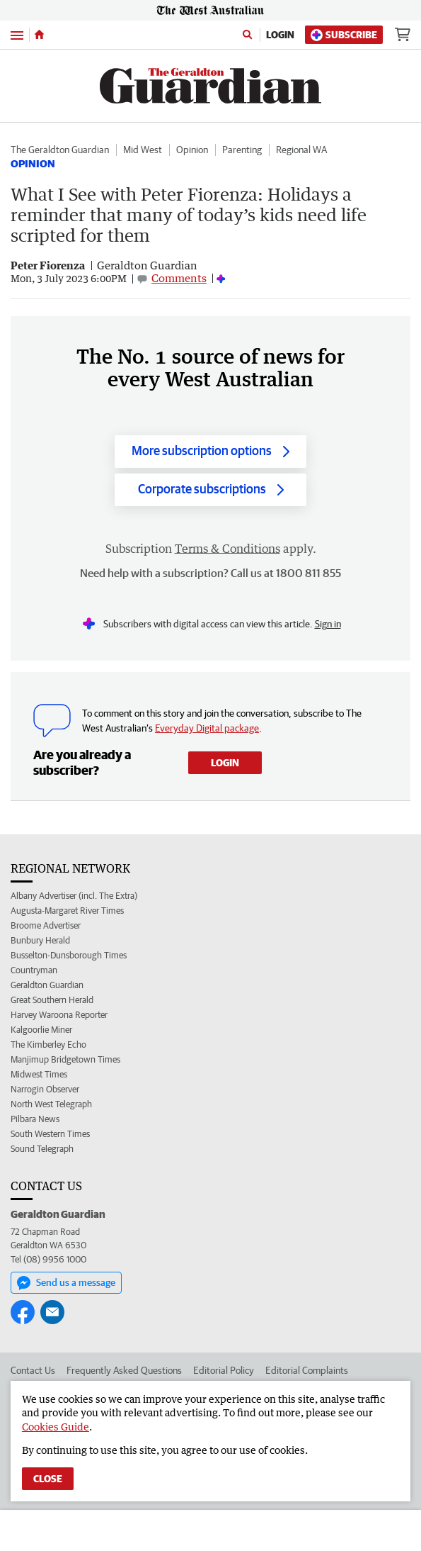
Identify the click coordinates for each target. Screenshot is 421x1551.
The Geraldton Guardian (60, 149)
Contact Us (33, 1370)
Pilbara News (35, 1119)
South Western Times (50, 1134)
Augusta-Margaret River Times (67, 910)
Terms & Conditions (227, 549)
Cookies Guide (55, 1427)
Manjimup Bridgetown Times (65, 1059)
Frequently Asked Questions (124, 1370)
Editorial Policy (223, 1370)
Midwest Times (39, 1074)
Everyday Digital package (207, 728)
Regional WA (301, 149)
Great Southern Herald (52, 1000)
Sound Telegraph (42, 1148)
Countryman (34, 970)
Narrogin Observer (45, 1089)
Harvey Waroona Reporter (59, 1014)
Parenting (242, 149)
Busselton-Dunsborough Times (69, 955)
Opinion (192, 149)
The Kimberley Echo (48, 1044)
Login (280, 34)
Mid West (142, 149)
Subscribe (344, 35)
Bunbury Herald (40, 940)
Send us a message (66, 1283)
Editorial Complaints (306, 1370)
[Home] (39, 34)
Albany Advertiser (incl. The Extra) (74, 895)
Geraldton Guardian (47, 985)
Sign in (328, 623)
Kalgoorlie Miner (41, 1029)
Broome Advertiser (46, 925)
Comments (179, 277)
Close (47, 1478)
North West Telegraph (51, 1104)
